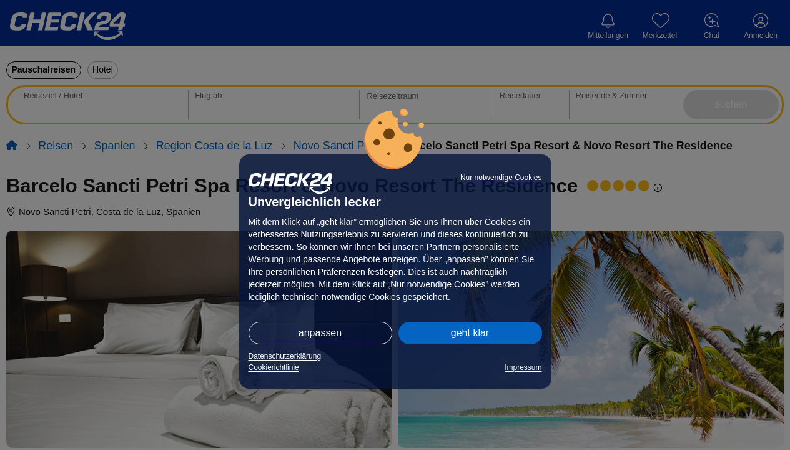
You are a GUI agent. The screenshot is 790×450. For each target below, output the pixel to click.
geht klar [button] (470, 333)
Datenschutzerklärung (285, 356)
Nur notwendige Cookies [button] (501, 177)
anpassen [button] (320, 333)
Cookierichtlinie (274, 367)
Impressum (523, 367)
